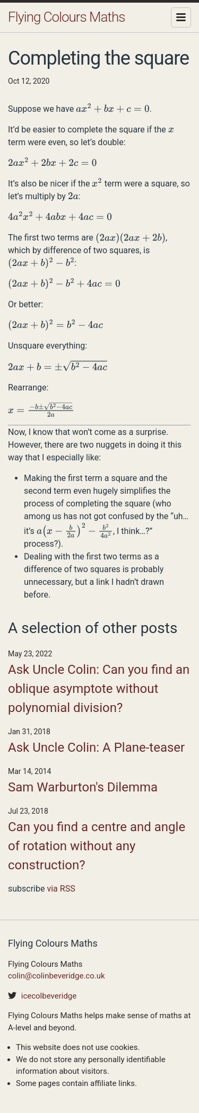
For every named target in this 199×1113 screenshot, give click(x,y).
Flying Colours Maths (66, 17)
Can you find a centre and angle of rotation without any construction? (96, 846)
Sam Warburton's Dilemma (83, 787)
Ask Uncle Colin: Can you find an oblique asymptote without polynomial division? (98, 688)
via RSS (61, 889)
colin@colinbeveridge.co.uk (56, 976)
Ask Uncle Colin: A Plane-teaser (96, 747)
